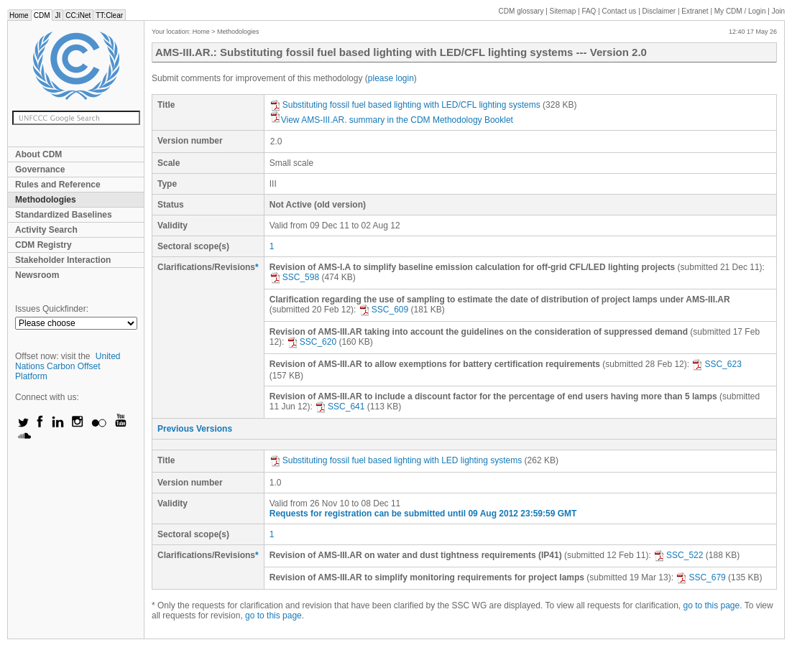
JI (57, 15)
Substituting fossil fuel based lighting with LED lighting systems (397, 460)
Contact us (619, 11)
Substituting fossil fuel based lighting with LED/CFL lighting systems (405, 105)
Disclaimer (659, 11)
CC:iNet (78, 15)
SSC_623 (716, 364)
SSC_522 (678, 555)
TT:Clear (109, 15)
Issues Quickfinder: (51, 309)
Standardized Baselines (63, 215)
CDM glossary (521, 11)
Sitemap (563, 11)
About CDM (38, 154)
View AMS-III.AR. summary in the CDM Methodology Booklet (391, 120)
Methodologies (45, 200)
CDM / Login (741, 11)
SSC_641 (339, 406)
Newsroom (37, 275)
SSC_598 (294, 277)
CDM (42, 15)
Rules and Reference (58, 185)
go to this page (711, 605)
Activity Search (46, 230)
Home (19, 15)
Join (778, 11)
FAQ (588, 11)
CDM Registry (43, 245)
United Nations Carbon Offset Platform (68, 366)
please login (391, 78)
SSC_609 (383, 310)
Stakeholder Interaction (63, 260)
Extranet (694, 11)
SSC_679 (700, 577)
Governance (40, 169)
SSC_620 (311, 342)
